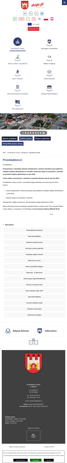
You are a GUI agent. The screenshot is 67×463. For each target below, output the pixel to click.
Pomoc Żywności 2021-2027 (34, 290)
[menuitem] (10, 138)
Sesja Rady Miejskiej (34, 236)
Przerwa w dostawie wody (34, 284)
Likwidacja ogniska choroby (34, 254)
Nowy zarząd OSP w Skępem (34, 266)
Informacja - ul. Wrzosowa (34, 272)
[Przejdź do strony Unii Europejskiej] (33, 24)
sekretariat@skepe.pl (35, 401)
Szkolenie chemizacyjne (34, 309)
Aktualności (24, 152)
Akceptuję (36, 460)
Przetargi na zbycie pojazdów (34, 248)
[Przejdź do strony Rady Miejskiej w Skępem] (21, 19)
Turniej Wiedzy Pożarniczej (34, 230)
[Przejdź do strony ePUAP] (39, 19)
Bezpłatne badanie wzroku (34, 242)
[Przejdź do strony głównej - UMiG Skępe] (32, 5)
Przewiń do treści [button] (33, 29)
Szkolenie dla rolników (34, 315)
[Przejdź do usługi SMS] (28, 19)
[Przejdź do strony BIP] (34, 19)
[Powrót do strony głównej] (4, 152)
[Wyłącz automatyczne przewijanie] (44, 133)
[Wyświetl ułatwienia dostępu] (25, 13)
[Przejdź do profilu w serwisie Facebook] (42, 13)
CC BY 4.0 (51, 446)
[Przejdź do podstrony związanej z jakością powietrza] (15, 19)
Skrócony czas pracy (34, 260)
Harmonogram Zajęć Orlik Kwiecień (34, 278)
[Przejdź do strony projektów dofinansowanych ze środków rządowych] (48, 19)
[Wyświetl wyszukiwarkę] (30, 13)
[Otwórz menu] (64, 2)
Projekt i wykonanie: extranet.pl (17, 446)
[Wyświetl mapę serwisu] (36, 13)
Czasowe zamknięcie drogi (34, 303)
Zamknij (48, 460)
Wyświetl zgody (20, 460)
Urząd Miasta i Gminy (13, 152)
